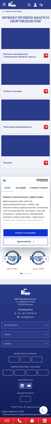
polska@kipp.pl (25, 317)
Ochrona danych (10, 414)
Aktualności (11, 325)
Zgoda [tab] (7, 188)
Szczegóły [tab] (21, 188)
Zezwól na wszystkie (25, 233)
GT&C (21, 411)
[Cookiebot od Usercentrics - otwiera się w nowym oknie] (36, 180)
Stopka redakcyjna (10, 411)
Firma (7, 334)
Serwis (7, 344)
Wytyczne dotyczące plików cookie (34, 414)
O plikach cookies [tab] (39, 188)
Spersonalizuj (25, 241)
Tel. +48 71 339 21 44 (25, 313)
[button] (21, 273)
